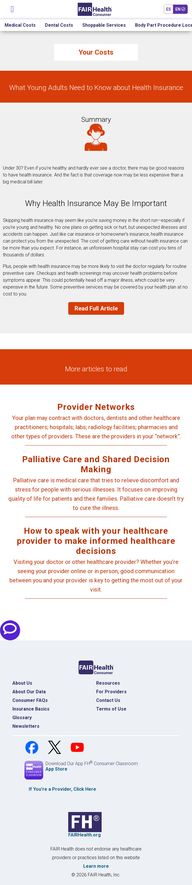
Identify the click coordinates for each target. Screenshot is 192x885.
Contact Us (108, 700)
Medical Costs (20, 25)
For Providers (111, 691)
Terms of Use (111, 709)
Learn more (96, 866)
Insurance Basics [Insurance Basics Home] (31, 709)
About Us (22, 683)
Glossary (22, 717)
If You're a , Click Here (62, 789)
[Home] (95, 9)
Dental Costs (59, 25)
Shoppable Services (104, 25)
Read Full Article (96, 308)
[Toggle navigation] (12, 8)
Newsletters (25, 726)
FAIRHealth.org (84, 835)
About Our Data (29, 691)
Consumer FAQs (30, 700)
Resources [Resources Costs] (108, 683)
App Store (56, 769)
